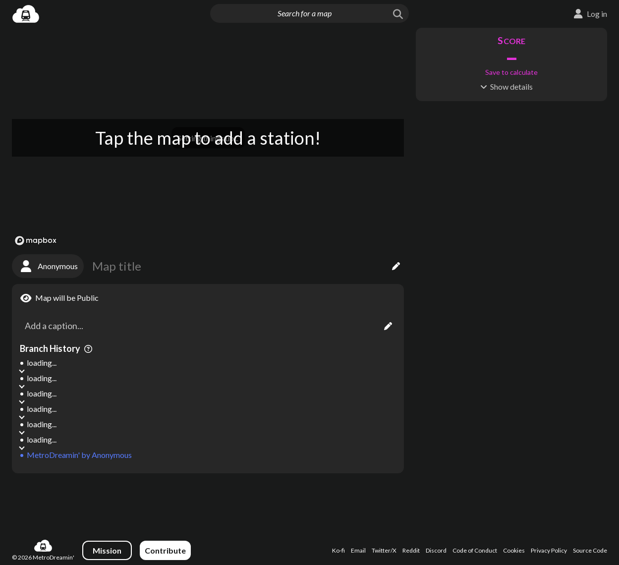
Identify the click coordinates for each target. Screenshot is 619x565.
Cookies (514, 550)
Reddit (411, 550)
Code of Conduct (474, 550)
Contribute (165, 550)
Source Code (590, 550)
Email (358, 550)
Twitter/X (384, 550)
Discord (436, 550)
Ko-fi (338, 550)
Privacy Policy (549, 550)
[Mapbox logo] (35, 240)
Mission (107, 550)
